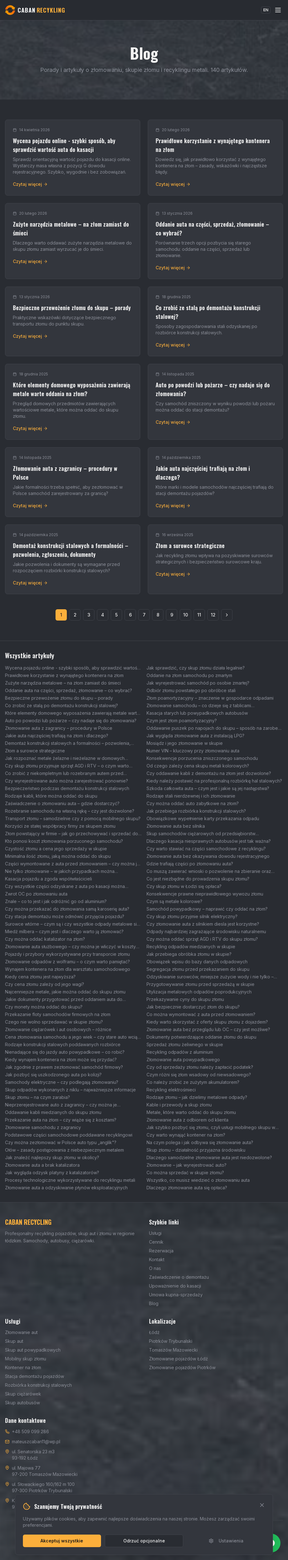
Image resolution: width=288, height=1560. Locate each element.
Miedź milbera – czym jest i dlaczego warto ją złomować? (64, 931)
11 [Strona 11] (199, 614)
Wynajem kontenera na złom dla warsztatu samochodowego (67, 969)
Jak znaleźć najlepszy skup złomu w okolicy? (52, 1157)
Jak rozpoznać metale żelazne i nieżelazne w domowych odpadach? (65, 758)
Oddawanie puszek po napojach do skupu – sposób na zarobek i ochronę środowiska (215, 728)
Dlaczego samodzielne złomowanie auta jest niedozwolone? (209, 1157)
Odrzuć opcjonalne (144, 1540)
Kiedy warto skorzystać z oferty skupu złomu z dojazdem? (207, 1022)
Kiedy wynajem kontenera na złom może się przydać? (61, 1059)
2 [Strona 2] (75, 614)
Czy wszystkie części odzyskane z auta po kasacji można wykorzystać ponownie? (65, 887)
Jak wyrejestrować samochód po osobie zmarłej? (198, 683)
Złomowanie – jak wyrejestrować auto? (187, 1165)
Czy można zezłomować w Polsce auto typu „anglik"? (60, 1142)
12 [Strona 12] (213, 614)
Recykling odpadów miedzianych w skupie (191, 946)
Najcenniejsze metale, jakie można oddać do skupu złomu (65, 991)
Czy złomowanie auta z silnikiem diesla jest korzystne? (203, 924)
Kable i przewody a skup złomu (179, 1104)
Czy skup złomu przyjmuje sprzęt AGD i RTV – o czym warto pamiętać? (67, 766)
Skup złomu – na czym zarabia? (37, 1097)
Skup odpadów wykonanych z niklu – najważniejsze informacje (70, 1089)
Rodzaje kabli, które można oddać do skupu (51, 796)
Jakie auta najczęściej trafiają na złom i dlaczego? (56, 735)
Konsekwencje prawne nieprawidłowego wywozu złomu (205, 893)
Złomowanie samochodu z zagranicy (43, 1127)
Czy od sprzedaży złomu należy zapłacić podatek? (200, 1067)
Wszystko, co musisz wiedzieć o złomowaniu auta (198, 1180)
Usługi (155, 1233)
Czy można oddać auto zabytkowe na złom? (193, 803)
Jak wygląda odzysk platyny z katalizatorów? (52, 1172)
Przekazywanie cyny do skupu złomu (185, 999)
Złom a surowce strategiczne (35, 750)
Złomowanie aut (21, 1332)
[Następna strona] (226, 615)
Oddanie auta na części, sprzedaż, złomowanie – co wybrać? (68, 690)
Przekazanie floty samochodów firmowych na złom (57, 1014)
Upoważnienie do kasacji (175, 1285)
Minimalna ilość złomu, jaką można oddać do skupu (58, 856)
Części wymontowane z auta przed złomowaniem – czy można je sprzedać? (72, 864)
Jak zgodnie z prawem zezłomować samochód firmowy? (64, 1067)
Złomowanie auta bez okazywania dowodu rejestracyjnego (208, 856)
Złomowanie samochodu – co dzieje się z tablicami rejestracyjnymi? (199, 706)
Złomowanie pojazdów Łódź (178, 1358)
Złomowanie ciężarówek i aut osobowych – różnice (58, 1029)
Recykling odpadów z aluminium (180, 1052)
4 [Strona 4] (102, 614)
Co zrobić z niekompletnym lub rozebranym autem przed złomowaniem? (64, 774)
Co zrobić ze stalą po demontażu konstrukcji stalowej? (61, 705)
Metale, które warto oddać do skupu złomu (191, 1112)
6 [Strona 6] (130, 614)
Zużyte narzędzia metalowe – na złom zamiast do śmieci (63, 683)
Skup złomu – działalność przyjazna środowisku (196, 1150)
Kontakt (156, 1259)
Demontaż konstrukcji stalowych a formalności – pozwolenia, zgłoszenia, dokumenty (68, 743)
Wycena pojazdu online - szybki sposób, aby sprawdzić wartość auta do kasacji (72, 668)
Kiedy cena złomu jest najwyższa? (40, 976)
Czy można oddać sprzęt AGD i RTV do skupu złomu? (202, 939)
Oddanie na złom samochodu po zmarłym (189, 675)
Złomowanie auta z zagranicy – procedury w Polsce (58, 728)
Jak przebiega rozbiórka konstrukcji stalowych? (196, 811)
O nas (155, 1268)
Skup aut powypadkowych (33, 1350)
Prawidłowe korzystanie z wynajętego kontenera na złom (64, 675)
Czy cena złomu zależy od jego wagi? (44, 984)
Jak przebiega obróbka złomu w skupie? (189, 954)
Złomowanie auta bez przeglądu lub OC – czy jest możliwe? (208, 1029)
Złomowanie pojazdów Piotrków (182, 1367)
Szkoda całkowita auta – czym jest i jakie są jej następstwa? (208, 788)
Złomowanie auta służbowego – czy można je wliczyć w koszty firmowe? (70, 947)
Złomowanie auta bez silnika (176, 826)
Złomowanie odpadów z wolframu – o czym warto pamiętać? (67, 961)
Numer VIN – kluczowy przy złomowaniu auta (193, 750)
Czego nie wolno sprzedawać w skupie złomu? (54, 1022)
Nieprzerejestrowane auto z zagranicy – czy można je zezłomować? (61, 1105)
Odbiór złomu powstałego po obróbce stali (191, 690)
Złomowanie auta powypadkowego (183, 1059)
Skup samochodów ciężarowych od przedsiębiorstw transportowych (201, 834)
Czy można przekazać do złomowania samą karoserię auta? (67, 909)
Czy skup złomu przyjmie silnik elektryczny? (192, 916)
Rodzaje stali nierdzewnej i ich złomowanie (191, 796)
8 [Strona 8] (158, 614)
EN (265, 10)
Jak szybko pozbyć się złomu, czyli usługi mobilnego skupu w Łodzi (211, 1128)
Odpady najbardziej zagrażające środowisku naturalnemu (206, 931)
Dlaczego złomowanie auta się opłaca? (187, 1187)
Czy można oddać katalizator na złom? (45, 939)
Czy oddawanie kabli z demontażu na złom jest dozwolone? (209, 773)
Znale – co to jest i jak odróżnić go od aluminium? (56, 901)
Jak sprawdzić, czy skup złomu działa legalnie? (196, 667)
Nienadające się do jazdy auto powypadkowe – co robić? (65, 1052)
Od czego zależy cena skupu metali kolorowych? (198, 765)
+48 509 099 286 (30, 1431)
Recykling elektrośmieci (171, 1089)
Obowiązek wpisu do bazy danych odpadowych (197, 961)
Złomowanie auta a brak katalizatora (42, 1165)
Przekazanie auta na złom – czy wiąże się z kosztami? (60, 1119)
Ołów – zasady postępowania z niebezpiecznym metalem (64, 1150)
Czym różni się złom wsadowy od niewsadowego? (199, 1074)
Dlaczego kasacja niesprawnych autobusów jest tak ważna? (209, 841)
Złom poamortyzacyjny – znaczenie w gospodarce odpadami (210, 698)
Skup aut (14, 1341)
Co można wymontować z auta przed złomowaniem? (201, 1014)
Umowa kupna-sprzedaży (176, 1294)
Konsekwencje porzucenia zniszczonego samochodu (202, 758)
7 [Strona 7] (144, 614)
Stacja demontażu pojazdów (34, 1376)
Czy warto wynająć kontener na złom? (186, 1135)
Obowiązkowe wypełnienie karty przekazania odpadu (203, 818)
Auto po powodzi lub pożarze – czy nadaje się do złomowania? (70, 720)
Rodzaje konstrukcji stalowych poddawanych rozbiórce (62, 1044)
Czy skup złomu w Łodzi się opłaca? (184, 886)
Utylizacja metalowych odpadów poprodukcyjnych (199, 991)
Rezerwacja (161, 1250)
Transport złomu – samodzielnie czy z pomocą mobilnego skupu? (73, 818)
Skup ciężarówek (23, 1393)
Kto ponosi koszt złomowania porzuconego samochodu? (64, 841)
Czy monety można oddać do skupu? (44, 1006)
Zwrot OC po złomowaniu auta (36, 893)
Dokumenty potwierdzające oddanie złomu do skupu (201, 1037)
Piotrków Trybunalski (170, 1341)
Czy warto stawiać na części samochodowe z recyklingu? (206, 848)
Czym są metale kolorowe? (174, 901)
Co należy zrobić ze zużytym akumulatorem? (193, 1082)
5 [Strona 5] (116, 614)
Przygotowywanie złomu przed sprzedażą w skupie (200, 984)
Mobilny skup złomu (25, 1358)
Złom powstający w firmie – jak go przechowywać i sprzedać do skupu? (71, 834)
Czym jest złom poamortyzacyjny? (182, 720)
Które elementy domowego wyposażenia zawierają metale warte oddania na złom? (72, 713)
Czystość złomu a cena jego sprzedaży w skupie (56, 848)
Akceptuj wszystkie (61, 1540)
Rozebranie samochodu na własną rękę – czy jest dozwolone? (69, 811)
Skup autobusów (22, 1402)
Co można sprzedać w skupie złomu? (185, 1172)
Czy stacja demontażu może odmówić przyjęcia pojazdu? (64, 916)
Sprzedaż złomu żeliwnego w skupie (185, 1044)
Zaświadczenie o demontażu (179, 1277)
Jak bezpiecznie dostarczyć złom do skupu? (193, 1006)
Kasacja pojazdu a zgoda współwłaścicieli (48, 878)
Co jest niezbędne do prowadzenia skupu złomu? (198, 878)
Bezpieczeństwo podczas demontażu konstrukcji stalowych (67, 788)
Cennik (156, 1242)
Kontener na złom (23, 1367)
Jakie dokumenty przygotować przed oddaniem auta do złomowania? (63, 1000)
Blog (153, 1303)
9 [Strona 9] (171, 614)
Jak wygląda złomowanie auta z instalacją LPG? (195, 735)
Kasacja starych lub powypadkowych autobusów (197, 713)
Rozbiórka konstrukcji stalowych (38, 1385)
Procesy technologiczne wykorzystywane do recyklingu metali (70, 1180)
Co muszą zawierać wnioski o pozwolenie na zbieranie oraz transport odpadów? (209, 871)
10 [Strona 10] (185, 614)
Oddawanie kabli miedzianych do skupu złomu (53, 1112)
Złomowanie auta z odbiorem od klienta (187, 1119)
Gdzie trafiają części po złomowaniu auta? (190, 863)
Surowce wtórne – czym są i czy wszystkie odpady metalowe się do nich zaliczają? (72, 924)
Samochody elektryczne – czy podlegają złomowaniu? (61, 1082)
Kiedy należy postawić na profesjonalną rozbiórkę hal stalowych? (214, 780)
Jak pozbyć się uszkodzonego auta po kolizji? (53, 1074)
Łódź (154, 1332)
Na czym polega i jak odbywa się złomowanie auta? (200, 1142)
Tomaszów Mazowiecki (173, 1350)
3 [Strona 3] (89, 614)
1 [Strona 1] (61, 614)
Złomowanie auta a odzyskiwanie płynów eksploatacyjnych (66, 1187)
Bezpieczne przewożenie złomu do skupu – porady (59, 698)
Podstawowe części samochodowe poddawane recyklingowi (68, 1135)
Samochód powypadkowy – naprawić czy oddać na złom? (207, 909)
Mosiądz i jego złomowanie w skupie (185, 743)
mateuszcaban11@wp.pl (36, 1441)
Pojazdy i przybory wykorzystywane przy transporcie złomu (67, 954)
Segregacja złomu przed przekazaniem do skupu (198, 969)
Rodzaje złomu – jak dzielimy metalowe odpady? (197, 1097)
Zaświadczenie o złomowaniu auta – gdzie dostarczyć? (62, 803)
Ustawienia (226, 1540)
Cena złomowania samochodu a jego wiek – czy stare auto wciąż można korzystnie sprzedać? (72, 1037)
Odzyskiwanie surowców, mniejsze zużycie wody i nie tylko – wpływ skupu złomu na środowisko (210, 977)
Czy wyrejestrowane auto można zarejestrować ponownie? (66, 780)
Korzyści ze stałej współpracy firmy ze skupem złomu (60, 826)
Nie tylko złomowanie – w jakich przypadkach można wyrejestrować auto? (60, 871)
